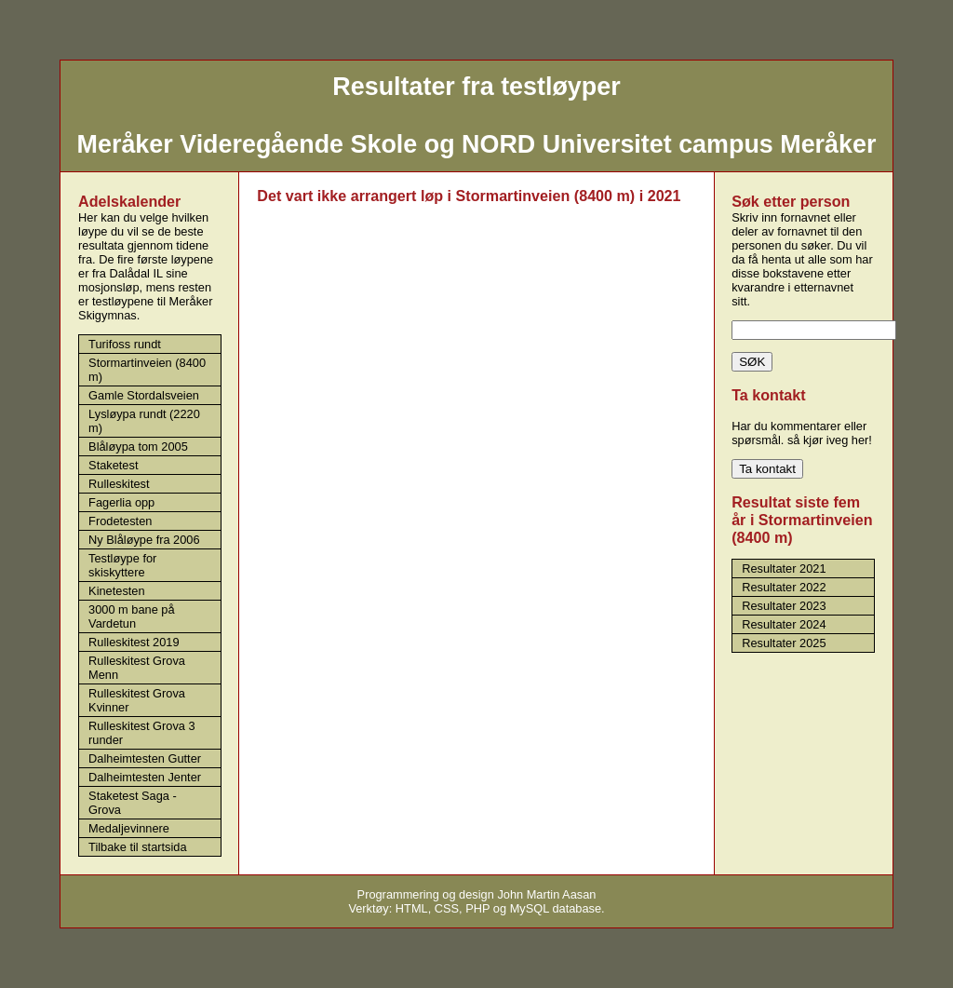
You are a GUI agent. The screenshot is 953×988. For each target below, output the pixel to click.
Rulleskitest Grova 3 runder (141, 733)
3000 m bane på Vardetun (131, 616)
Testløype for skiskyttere (122, 565)
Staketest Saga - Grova (132, 803)
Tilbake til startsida (137, 847)
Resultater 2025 (783, 643)
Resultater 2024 (783, 624)
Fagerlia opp (121, 502)
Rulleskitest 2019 (133, 642)
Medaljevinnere (128, 828)
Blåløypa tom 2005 (138, 446)
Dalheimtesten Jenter (144, 777)
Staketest (113, 465)
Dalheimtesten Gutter (144, 758)
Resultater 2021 (783, 568)
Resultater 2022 (783, 587)
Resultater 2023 (783, 606)
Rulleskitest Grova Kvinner (136, 700)
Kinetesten (116, 591)
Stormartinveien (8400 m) (147, 370)
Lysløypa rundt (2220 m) (144, 421)
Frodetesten (120, 521)
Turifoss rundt (124, 344)
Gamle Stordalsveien (143, 395)
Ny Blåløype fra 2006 (144, 540)
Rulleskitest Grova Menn (136, 668)
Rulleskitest (118, 484)
